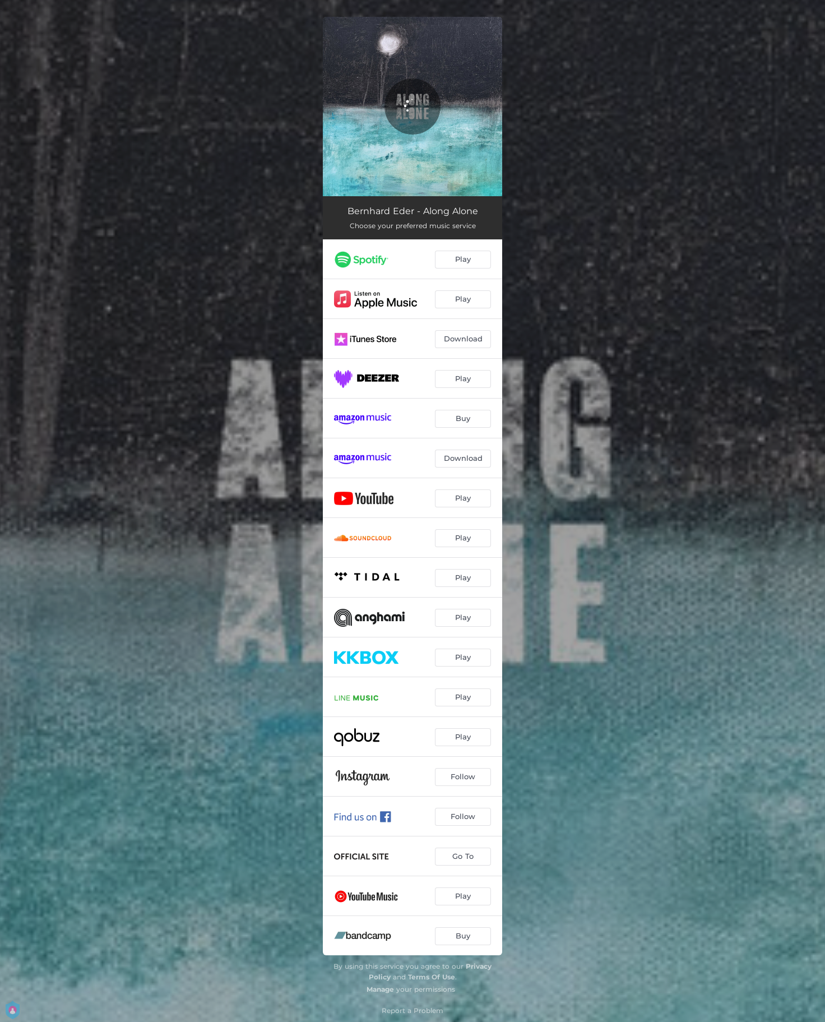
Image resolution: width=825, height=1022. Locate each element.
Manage (380, 989)
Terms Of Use (431, 977)
